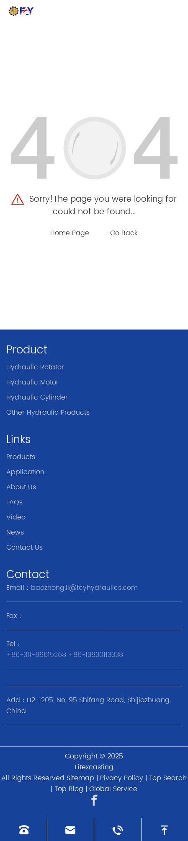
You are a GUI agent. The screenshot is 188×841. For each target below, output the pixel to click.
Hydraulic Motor (32, 382)
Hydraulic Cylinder (37, 397)
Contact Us (24, 547)
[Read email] (70, 829)
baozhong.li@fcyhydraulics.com (84, 587)
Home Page (69, 233)
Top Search (168, 778)
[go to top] (165, 829)
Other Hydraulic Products (48, 412)
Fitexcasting (94, 767)
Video (16, 517)
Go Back (124, 233)
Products (20, 457)
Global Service (113, 789)
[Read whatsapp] (117, 829)
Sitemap (80, 778)
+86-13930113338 (95, 654)
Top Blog (68, 789)
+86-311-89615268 (36, 654)
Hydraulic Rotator (35, 367)
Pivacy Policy (121, 778)
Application (25, 472)
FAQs (14, 502)
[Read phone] (23, 829)
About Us (21, 487)
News (15, 532)
